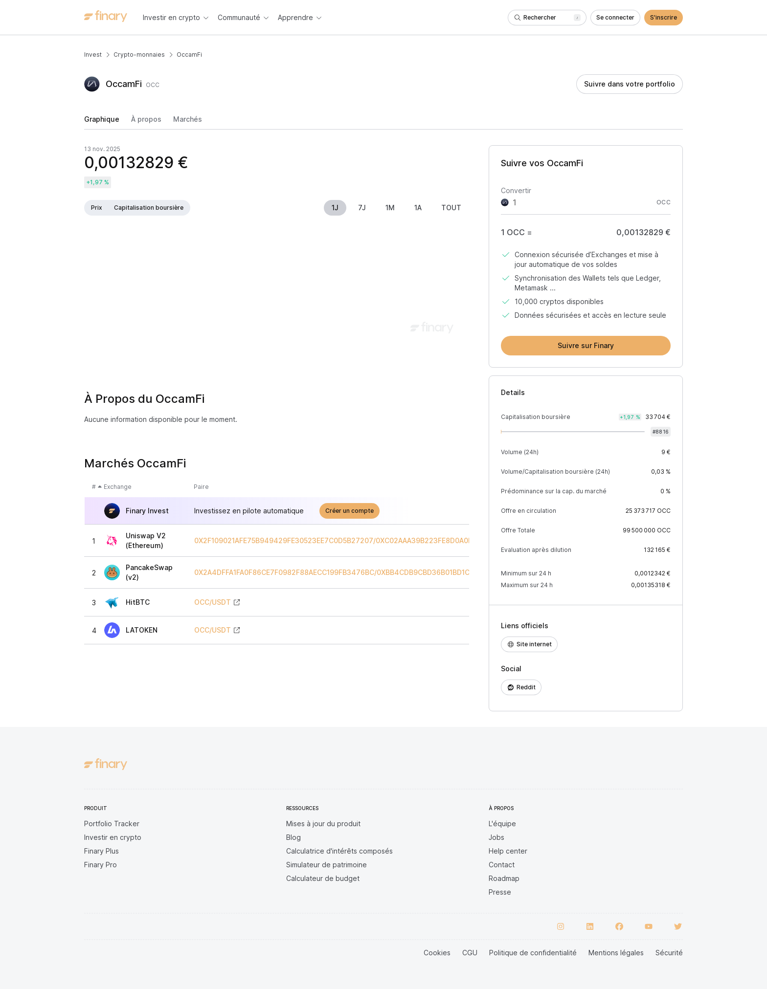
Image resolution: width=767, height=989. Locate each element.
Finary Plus (101, 851)
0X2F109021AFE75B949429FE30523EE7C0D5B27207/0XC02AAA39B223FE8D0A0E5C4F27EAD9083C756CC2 (377, 541)
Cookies (437, 952)
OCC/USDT (212, 602)
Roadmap (504, 878)
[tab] (101, 122)
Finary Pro (100, 864)
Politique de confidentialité (533, 952)
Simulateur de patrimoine (326, 864)
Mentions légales (616, 952)
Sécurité (669, 952)
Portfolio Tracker (111, 823)
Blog (293, 837)
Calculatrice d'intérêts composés (339, 851)
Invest (93, 54)
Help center (508, 851)
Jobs (496, 837)
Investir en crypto (112, 837)
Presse (500, 892)
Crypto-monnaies (139, 54)
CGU (469, 952)
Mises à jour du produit (323, 823)
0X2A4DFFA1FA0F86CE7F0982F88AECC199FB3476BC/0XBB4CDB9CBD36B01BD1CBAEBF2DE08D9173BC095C (377, 572)
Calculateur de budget (323, 878)
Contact (502, 864)
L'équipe (502, 823)
